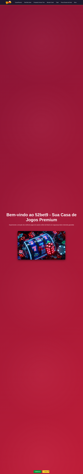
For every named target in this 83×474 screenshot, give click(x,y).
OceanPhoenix (18, 2)
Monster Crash (50, 2)
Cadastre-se (37, 471)
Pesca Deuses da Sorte (66, 2)
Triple (57, 2)
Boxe (75, 2)
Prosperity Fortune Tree (39, 2)
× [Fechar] (48, 471)
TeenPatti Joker (27, 2)
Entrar (45, 471)
